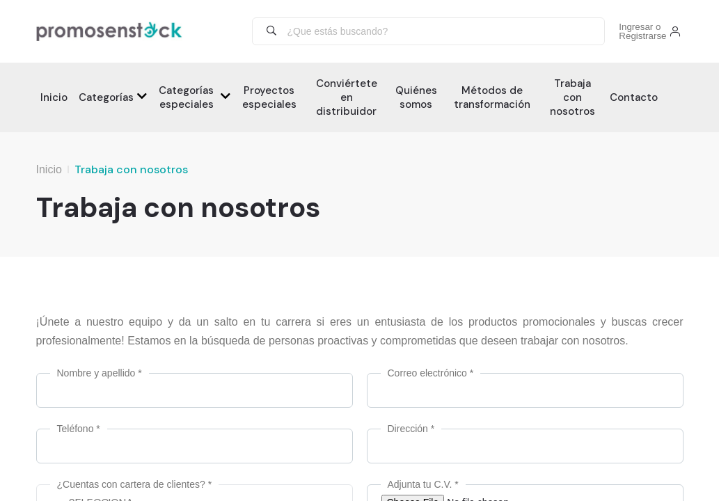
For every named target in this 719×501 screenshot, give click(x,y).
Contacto (634, 97)
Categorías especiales (186, 97)
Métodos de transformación (492, 97)
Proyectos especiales (269, 97)
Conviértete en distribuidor (346, 97)
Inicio (54, 97)
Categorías (106, 97)
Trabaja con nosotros (572, 97)
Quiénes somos (416, 97)
